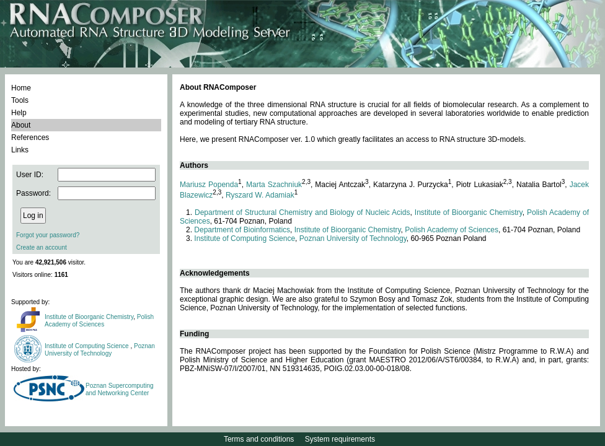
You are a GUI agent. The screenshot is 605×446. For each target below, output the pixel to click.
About (20, 125)
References (30, 137)
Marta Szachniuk (274, 184)
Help (19, 112)
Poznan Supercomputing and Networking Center (120, 389)
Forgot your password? (47, 235)
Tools (20, 100)
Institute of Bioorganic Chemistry (89, 316)
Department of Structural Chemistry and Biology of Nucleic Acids (302, 212)
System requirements (340, 439)
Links (20, 150)
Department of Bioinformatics (242, 229)
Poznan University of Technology (100, 350)
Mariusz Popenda (209, 184)
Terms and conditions (259, 439)
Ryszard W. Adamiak (260, 195)
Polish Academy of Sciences (99, 320)
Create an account (41, 247)
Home (21, 88)
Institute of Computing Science (87, 346)
